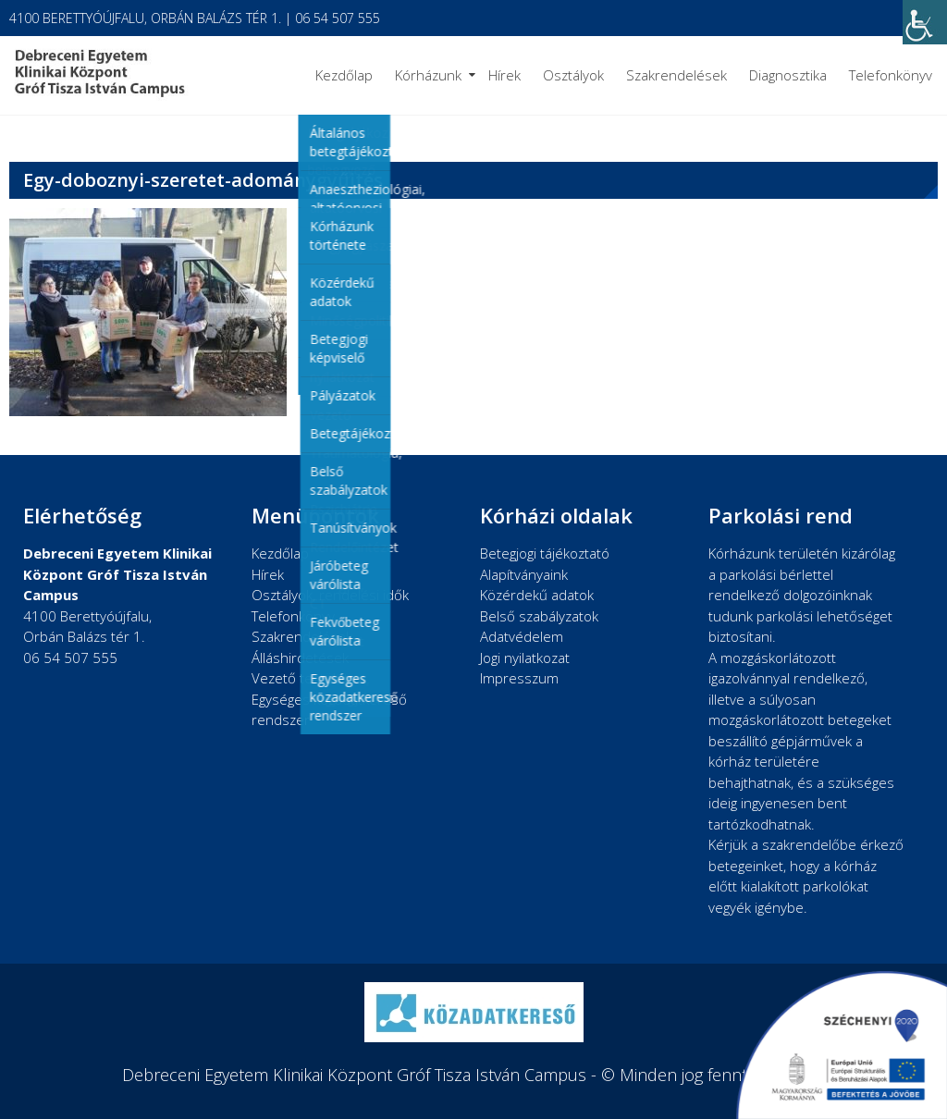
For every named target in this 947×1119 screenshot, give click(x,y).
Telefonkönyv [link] (890, 75)
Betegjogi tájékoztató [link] (544, 553)
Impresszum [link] (519, 678)
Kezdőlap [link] (344, 75)
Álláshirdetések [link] (300, 657)
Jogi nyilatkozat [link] (525, 657)
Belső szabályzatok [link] (539, 616)
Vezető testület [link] (300, 678)
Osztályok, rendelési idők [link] (330, 594)
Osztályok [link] (573, 75)
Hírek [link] (504, 75)
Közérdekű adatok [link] (537, 594)
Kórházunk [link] (428, 75)
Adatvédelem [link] (521, 636)
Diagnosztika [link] (788, 75)
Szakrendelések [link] (676, 75)
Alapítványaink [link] (524, 574)
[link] (925, 22)
